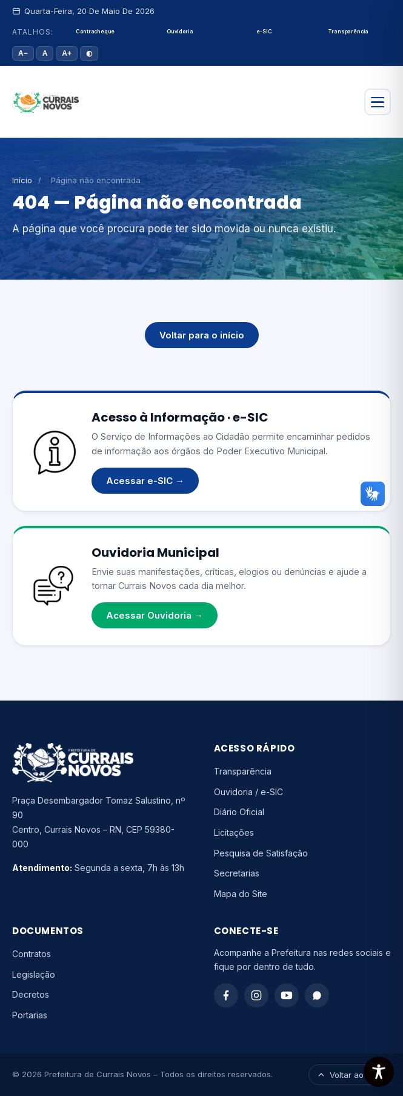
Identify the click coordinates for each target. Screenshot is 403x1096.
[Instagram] (256, 995)
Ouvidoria (180, 32)
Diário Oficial (239, 812)
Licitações (234, 832)
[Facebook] (226, 995)
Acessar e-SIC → (145, 480)
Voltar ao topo (349, 1075)
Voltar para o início (201, 335)
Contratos (31, 954)
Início (22, 180)
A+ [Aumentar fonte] (67, 53)
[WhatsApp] (317, 995)
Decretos (30, 994)
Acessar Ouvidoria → (154, 615)
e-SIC (263, 32)
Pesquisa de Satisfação (261, 853)
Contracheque (95, 32)
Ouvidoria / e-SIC (248, 792)
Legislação (33, 974)
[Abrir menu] (377, 102)
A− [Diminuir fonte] (23, 53)
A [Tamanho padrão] (45, 53)
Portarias (29, 1015)
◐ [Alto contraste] (89, 53)
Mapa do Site (240, 894)
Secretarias (236, 873)
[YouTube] (287, 995)
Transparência (348, 32)
